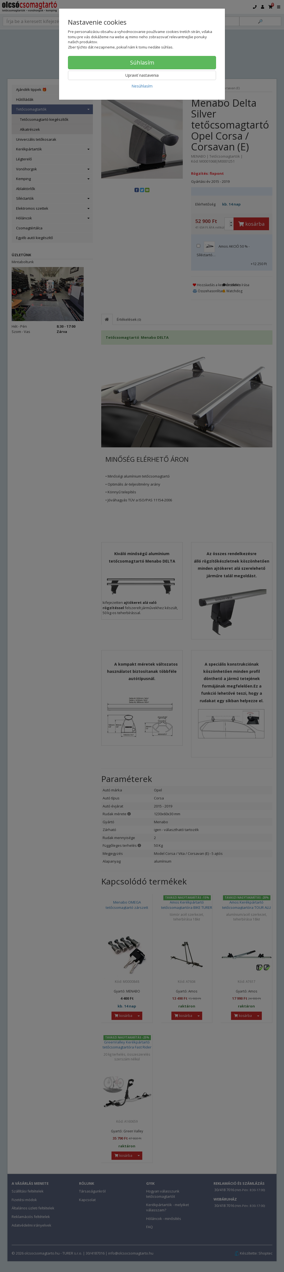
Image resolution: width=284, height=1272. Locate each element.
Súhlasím (142, 62)
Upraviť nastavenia (142, 75)
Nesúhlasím (142, 86)
